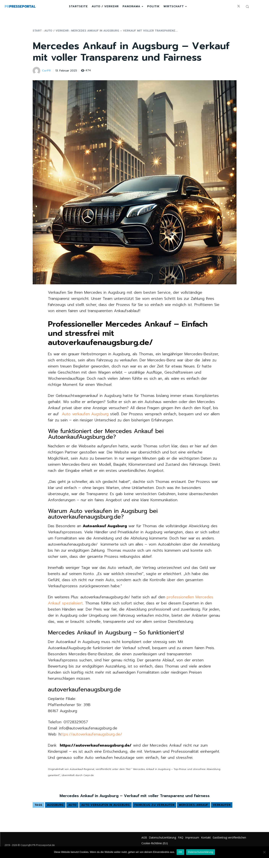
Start (37, 31)
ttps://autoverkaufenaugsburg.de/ (91, 734)
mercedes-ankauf (193, 805)
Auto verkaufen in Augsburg (105, 805)
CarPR (46, 70)
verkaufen (222, 805)
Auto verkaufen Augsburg (85, 414)
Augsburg (55, 805)
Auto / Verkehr (56, 31)
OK (180, 852)
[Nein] (264, 852)
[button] (247, 6)
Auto (72, 805)
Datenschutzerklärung (200, 852)
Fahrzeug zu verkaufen (154, 805)
